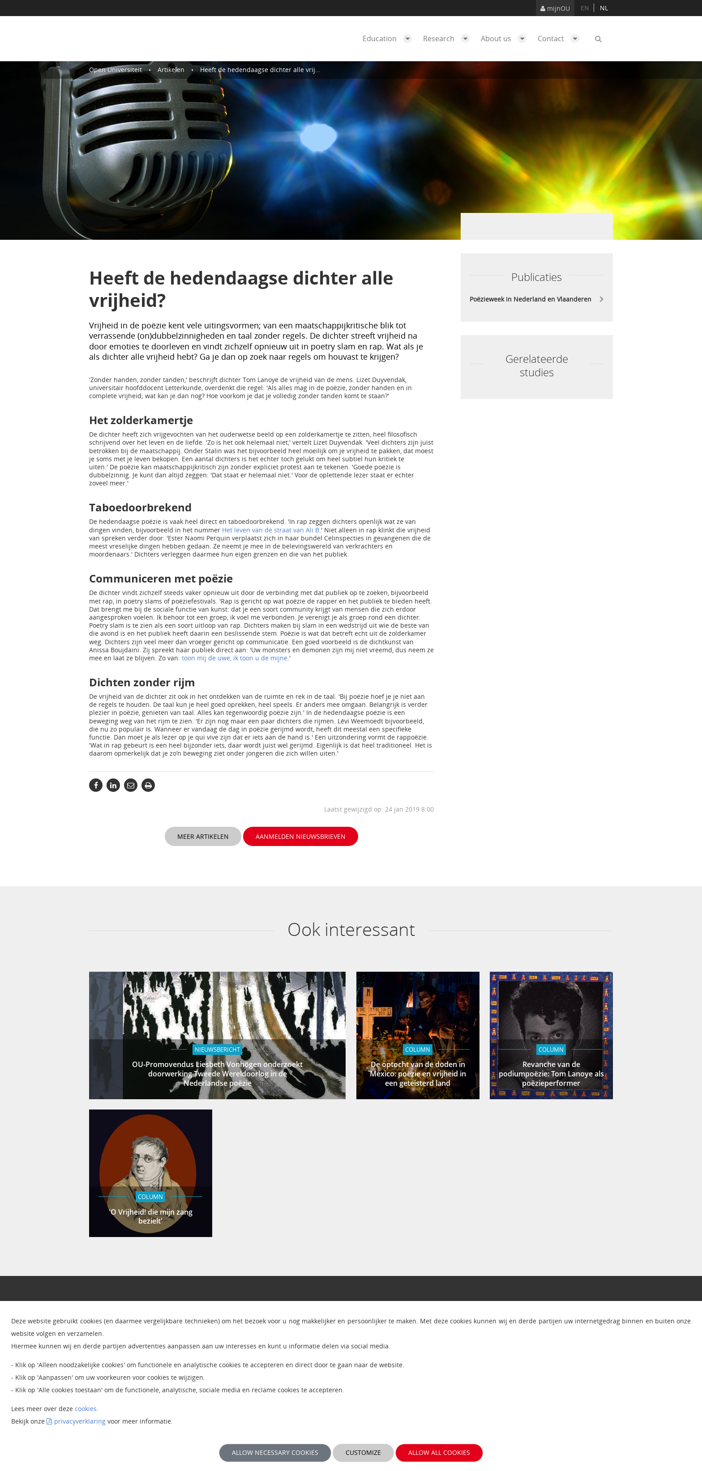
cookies (86, 1408)
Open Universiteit (115, 69)
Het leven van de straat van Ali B (270, 530)
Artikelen (171, 69)
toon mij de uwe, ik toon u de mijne (234, 658)
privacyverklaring (80, 1421)
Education (389, 38)
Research (448, 38)
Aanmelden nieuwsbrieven (301, 836)
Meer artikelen (203, 836)
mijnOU (555, 8)
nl (604, 8)
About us (506, 38)
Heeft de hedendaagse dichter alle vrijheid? (265, 69)
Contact (561, 38)
